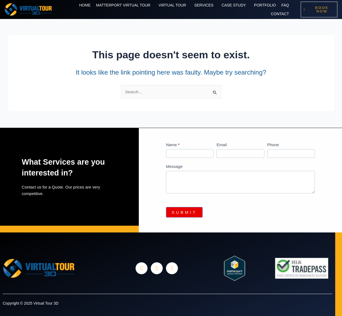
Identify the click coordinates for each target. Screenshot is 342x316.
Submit (184, 212)
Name (173, 144)
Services (204, 5)
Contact (280, 14)
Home (84, 5)
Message (174, 166)
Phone (273, 144)
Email (222, 144)
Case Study (234, 5)
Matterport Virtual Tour (123, 5)
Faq (285, 5)
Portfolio (265, 5)
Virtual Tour (172, 5)
